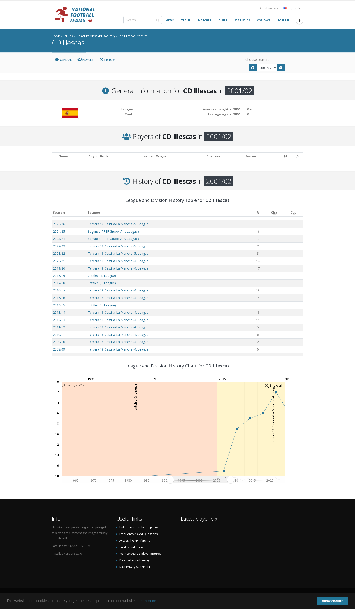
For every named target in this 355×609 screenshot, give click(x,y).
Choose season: (257, 59)
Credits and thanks (132, 547)
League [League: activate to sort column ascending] (94, 212)
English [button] (291, 8)
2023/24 (59, 239)
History (107, 60)
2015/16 (59, 298)
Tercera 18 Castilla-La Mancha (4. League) (119, 261)
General (63, 60)
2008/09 (59, 349)
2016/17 (59, 290)
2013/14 (59, 312)
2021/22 (59, 253)
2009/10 (59, 342)
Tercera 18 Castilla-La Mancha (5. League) (119, 224)
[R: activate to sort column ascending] (257, 212)
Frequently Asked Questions (138, 534)
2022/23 (59, 246)
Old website (269, 8)
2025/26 (59, 224)
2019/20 (59, 268)
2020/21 (59, 261)
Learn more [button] (146, 601)
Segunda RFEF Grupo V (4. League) (113, 231)
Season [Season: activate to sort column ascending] (59, 212)
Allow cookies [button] (332, 601)
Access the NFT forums (134, 541)
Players (85, 60)
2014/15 (59, 305)
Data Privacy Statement (134, 567)
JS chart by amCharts (75, 385)
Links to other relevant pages (138, 527)
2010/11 (59, 334)
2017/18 (59, 283)
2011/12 (59, 327)
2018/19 (59, 275)
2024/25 (59, 231)
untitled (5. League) (102, 275)
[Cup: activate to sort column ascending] (293, 212)
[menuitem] (200, 479)
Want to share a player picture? (140, 554)
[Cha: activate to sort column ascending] (274, 212)
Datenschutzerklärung (134, 560)
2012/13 (59, 320)
